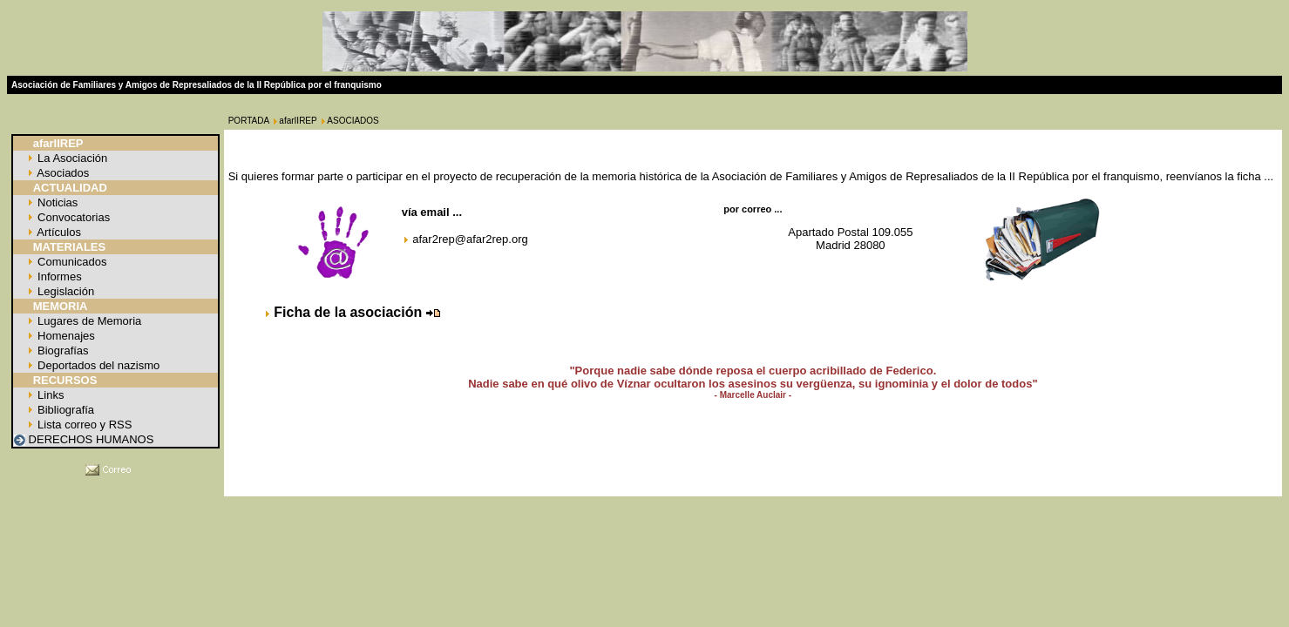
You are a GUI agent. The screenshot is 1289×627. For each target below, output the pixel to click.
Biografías (61, 350)
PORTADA (248, 120)
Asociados (61, 172)
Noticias (56, 202)
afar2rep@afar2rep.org (469, 239)
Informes (57, 276)
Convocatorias (72, 217)
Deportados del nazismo (96, 365)
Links (49, 394)
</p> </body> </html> (644, 510)
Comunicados (70, 261)
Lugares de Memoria (87, 320)
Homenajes (64, 335)
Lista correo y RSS (83, 424)
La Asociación (70, 158)
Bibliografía (64, 409)
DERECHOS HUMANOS (89, 439)
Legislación (64, 291)
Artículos (57, 232)
